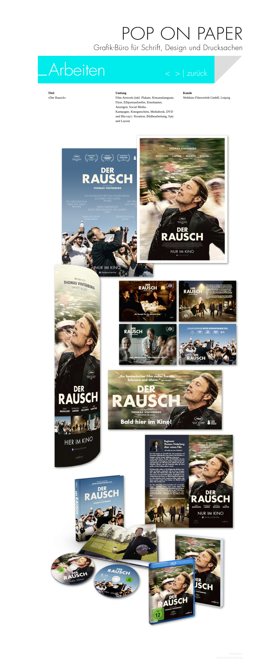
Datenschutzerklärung (229, 657)
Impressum (235, 653)
